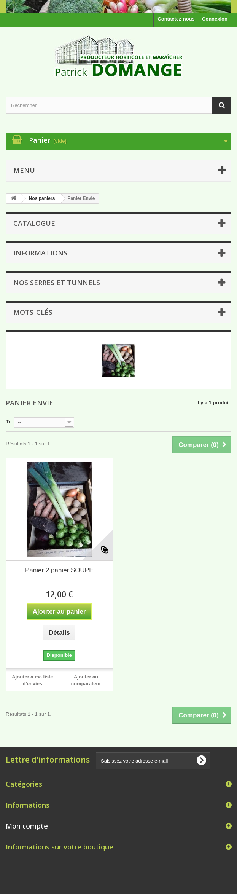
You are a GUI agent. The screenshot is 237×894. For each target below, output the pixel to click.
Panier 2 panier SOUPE (59, 570)
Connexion (214, 19)
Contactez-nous (176, 19)
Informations (40, 252)
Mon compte (27, 825)
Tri (9, 422)
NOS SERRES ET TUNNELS (56, 282)
